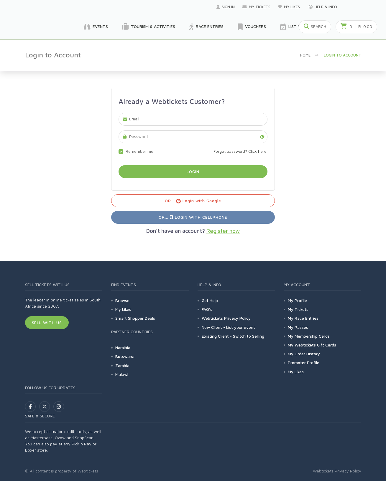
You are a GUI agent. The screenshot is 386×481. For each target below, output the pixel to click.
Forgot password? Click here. (240, 151)
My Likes (289, 6)
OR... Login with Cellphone (193, 217)
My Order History (304, 353)
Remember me (139, 151)
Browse (122, 300)
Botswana (124, 356)
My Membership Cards (309, 336)
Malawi (121, 374)
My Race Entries (303, 318)
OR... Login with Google (193, 201)
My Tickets (256, 6)
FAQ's (207, 309)
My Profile (297, 300)
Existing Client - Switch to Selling (233, 336)
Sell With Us (47, 322)
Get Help (210, 300)
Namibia (122, 347)
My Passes (298, 327)
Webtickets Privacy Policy (226, 318)
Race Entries (206, 27)
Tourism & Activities (148, 27)
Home (305, 55)
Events (96, 27)
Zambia (122, 365)
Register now (223, 231)
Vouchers (252, 27)
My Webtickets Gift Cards (312, 344)
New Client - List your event (228, 327)
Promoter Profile (303, 362)
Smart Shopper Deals (135, 318)
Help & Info (323, 6)
